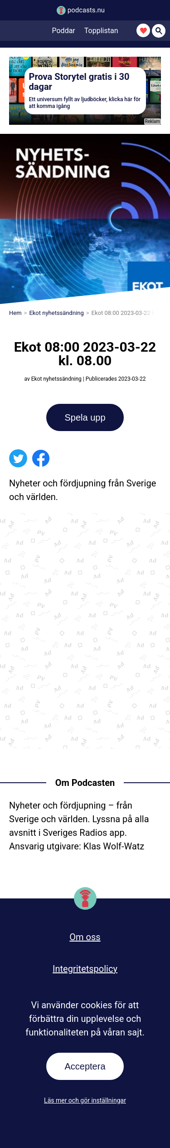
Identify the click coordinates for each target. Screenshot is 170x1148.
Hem (15, 312)
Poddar (63, 30)
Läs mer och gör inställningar (85, 1100)
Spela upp (84, 417)
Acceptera (84, 1066)
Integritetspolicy (85, 968)
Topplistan (101, 30)
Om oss (84, 937)
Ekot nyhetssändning (56, 312)
